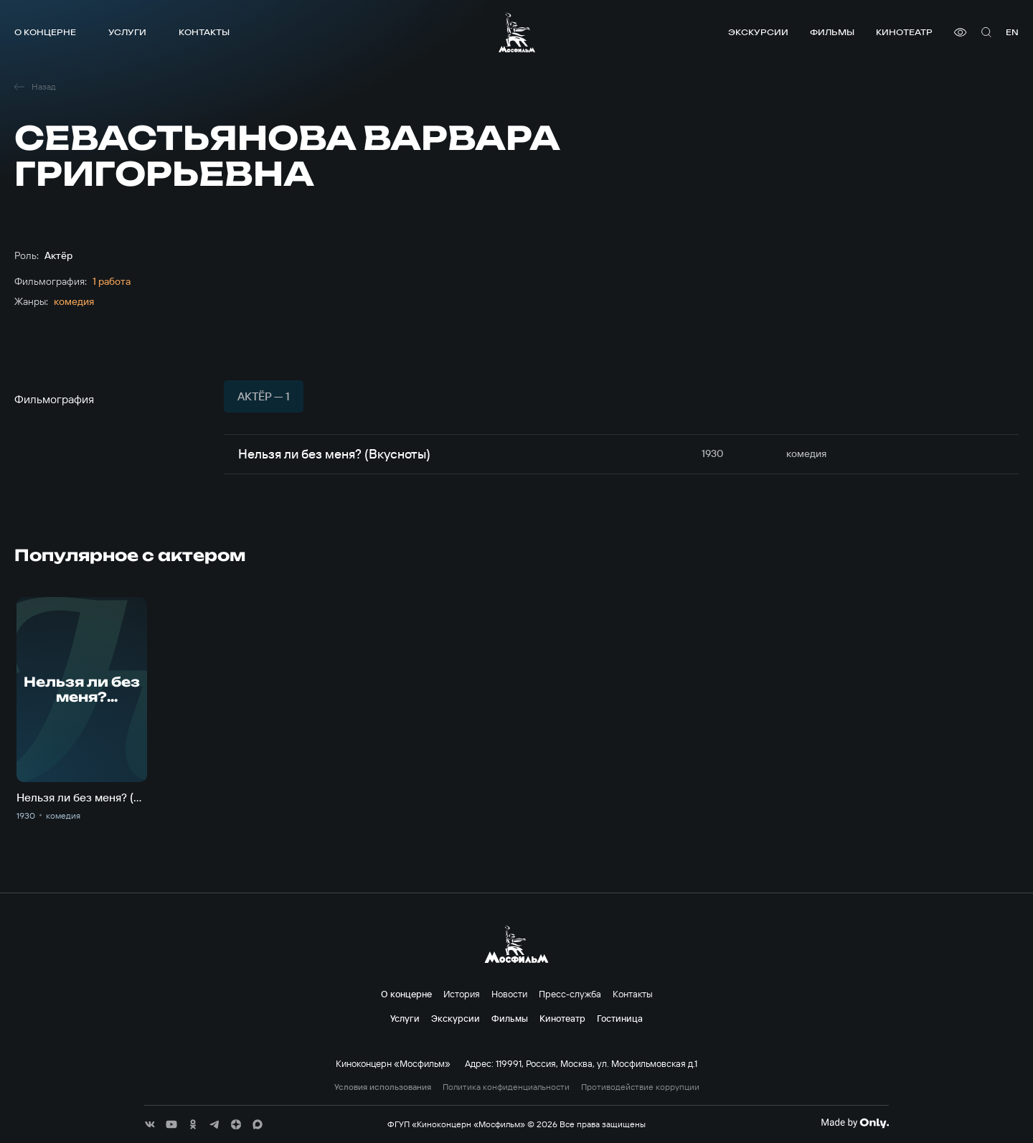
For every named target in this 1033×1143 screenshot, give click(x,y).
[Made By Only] (855, 1123)
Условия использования (382, 1087)
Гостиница (620, 1018)
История (461, 993)
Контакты (204, 32)
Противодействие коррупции (640, 1087)
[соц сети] (150, 1124)
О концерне (45, 32)
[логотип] (517, 32)
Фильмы (832, 32)
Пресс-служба (570, 993)
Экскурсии (758, 32)
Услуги (127, 32)
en (1012, 32)
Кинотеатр (904, 32)
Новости (509, 993)
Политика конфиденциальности (506, 1087)
